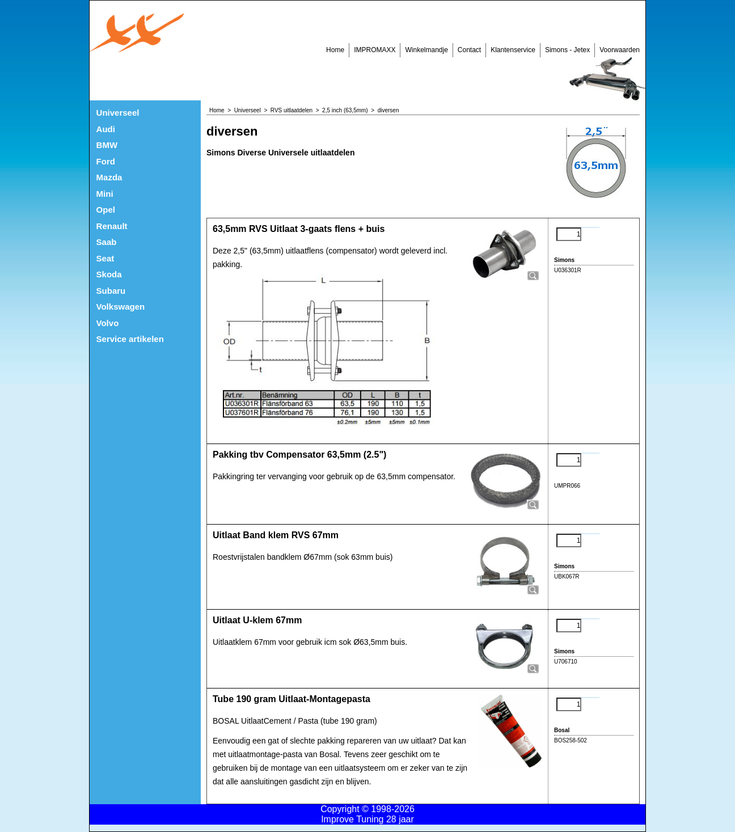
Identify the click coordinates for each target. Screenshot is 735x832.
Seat (105, 258)
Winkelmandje (426, 50)
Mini (104, 194)
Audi (105, 129)
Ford (105, 161)
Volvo (107, 323)
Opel (105, 209)
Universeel (118, 112)
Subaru (111, 290)
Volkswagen (120, 306)
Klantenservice (513, 50)
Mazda (109, 177)
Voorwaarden (619, 50)
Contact (469, 50)
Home (335, 50)
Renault (112, 226)
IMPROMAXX (374, 50)
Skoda (109, 274)
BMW (107, 145)
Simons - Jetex (567, 50)
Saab (106, 242)
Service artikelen (130, 339)
